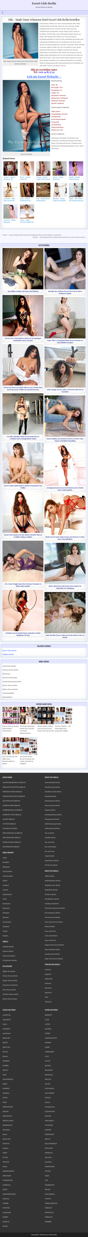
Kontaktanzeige (50, 796)
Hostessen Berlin (9, 956)
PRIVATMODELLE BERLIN (12, 833)
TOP (46, 1180)
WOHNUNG (49, 1212)
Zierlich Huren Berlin (10, 994)
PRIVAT (48, 1139)
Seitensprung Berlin (52, 828)
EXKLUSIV (7, 1139)
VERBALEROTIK (51, 1203)
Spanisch (48, 992)
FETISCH (6, 1143)
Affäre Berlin (49, 876)
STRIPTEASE (50, 1166)
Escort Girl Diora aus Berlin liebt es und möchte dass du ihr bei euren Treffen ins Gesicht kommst (23, 388)
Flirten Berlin (50, 926)
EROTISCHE (7, 1116)
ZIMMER (48, 1222)
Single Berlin (49, 856)
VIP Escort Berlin (51, 865)
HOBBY (5, 1217)
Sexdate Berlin (50, 837)
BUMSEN (6, 1061)
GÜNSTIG (6, 1208)
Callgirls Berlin (8, 947)
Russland (6, 908)
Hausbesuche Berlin (52, 954)
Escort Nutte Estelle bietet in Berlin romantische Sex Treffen (23, 487)
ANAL (5, 1024)
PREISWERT (49, 1134)
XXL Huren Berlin (9, 990)
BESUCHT (6, 1047)
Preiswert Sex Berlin (10, 985)
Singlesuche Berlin (52, 860)
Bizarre (5, 1056)
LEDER (47, 1033)
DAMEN (6, 1065)
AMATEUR (7, 1020)
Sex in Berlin (49, 833)
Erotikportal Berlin (52, 904)
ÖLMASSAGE (50, 1111)
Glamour (6, 1199)
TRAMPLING (49, 1185)
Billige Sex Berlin (9, 971)
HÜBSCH (6, 1222)
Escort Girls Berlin (44, 3)
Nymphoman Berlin (10, 828)
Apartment (7, 1033)
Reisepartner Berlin (52, 819)
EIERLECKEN (8, 1107)
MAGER (48, 1065)
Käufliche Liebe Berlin (53, 792)
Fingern (6, 1148)
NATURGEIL (49, 1088)
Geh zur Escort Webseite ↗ (44, 76)
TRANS (47, 1189)
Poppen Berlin (50, 810)
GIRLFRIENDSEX (9, 1194)
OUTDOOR (49, 1125)
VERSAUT (48, 1208)
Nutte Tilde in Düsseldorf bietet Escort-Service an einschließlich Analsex (65, 341)
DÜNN (5, 1098)
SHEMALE (49, 1153)
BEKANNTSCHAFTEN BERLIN (14, 787)
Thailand (6, 926)
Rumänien (6, 904)
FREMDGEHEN (8, 1171)
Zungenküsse (7, 697)
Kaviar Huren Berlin (9, 685)
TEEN (47, 1176)
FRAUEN (6, 1162)
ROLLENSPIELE (51, 1143)
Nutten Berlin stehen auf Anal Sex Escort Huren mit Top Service (45, 728)
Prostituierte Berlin (10, 960)
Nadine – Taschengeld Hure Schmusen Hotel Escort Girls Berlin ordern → (60, 237)
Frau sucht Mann (51, 936)
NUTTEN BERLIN (9, 824)
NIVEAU (48, 1098)
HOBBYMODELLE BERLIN (12, 810)
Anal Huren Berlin (9, 666)
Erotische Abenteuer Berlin (55, 908)
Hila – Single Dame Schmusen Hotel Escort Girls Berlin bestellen (44, 19)
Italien (5, 881)
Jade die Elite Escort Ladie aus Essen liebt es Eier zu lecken (65, 636)
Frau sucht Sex (50, 940)
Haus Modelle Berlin (52, 949)
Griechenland (8, 876)
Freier (5, 1166)
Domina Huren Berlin (10, 670)
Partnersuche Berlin (52, 805)
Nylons (47, 1102)
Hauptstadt (7, 1212)
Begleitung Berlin (51, 890)
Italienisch (49, 979)
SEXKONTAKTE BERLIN (12, 842)
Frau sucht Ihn (50, 931)
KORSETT (48, 1015)
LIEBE (47, 1047)
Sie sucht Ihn (50, 842)
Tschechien (7, 922)
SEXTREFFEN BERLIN (11, 847)
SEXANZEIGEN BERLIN (11, 837)
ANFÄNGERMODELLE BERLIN (14, 782)
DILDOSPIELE (8, 1079)
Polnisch (48, 983)
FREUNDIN (7, 1176)
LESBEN (48, 1042)
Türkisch (48, 1002)
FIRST (5, 1153)
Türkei (5, 931)
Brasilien (6, 862)
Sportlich (48, 1162)
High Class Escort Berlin (54, 959)
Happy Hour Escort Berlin (54, 945)
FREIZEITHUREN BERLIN (12, 792)
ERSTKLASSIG (8, 1121)
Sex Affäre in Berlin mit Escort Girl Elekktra (23, 291)
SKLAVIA (48, 1157)
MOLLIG (48, 1079)
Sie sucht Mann (50, 847)
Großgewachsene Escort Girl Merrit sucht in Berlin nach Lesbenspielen (65, 489)
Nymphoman (50, 1107)
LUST (47, 1056)
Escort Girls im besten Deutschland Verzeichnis (10, 728)
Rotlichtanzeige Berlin (53, 824)
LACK (47, 1020)
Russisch (48, 988)
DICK (5, 1075)
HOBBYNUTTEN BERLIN (12, 815)
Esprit (5, 1134)
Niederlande (7, 894)
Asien (5, 858)
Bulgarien (6, 867)
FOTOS (5, 1157)
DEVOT (5, 1070)
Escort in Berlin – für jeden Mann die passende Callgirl (62, 728)
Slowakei (6, 913)
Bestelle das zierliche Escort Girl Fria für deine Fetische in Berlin (65, 292)
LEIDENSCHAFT (51, 1038)
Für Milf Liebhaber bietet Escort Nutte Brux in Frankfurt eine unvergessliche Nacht (23, 438)
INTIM (5, 1226)
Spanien (6, 917)
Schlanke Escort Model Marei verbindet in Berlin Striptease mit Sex (23, 634)
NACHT (47, 1084)
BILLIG (5, 1052)
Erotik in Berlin (50, 894)
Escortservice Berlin (52, 917)
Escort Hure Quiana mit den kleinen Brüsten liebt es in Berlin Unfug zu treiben (23, 536)
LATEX (47, 1024)
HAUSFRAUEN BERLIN (11, 801)
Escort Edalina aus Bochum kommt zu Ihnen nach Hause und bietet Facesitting (65, 440)
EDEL (5, 1102)
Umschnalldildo (8, 693)
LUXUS (47, 1061)
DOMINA (6, 1093)
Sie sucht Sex (50, 851)
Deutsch (48, 969)
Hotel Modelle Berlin (52, 782)
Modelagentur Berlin (52, 801)
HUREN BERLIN (9, 819)
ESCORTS (6, 1130)
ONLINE (48, 1116)
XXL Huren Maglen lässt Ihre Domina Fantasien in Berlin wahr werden (23, 585)
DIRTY (5, 1084)
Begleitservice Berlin (52, 885)
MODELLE (49, 1075)
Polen (5, 899)
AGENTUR (6, 1015)
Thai (46, 997)
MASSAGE (49, 1070)
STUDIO (48, 1171)
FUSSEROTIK (8, 1180)
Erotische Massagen (9, 678)
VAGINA (48, 1199)
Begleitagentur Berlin (53, 881)
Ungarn (5, 936)
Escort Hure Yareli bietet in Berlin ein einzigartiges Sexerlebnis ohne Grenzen (23, 339)
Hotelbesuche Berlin (52, 787)
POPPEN (48, 1130)
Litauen (5, 890)
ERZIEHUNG (7, 1125)
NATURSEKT (50, 1093)
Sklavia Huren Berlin (10, 689)
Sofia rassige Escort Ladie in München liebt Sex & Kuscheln (65, 391)
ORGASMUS (49, 1121)
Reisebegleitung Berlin (53, 815)
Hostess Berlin (8, 951)
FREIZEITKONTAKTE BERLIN (14, 796)
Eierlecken (6, 674)
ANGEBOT (6, 1029)
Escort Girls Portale (10, 999)
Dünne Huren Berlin (10, 976)
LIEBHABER (49, 1052)
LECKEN (48, 1029)
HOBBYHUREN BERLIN (11, 805)
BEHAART (6, 1038)
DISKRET (6, 1088)
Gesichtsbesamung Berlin (11, 681)
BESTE (5, 1042)
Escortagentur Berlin (52, 913)
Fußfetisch (7, 1185)
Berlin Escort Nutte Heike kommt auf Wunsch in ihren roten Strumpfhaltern (65, 538)
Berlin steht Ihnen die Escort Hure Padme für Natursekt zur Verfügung (65, 587)
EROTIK (6, 1111)
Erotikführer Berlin (52, 899)
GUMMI (6, 1203)
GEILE (5, 1189)
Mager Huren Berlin (10, 980)
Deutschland (7, 871)
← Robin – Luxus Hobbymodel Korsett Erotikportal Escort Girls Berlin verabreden (31, 235)
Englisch (48, 974)
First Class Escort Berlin (54, 922)
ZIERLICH (48, 1217)
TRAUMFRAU (50, 1194)
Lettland (6, 885)
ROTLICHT (49, 1148)
